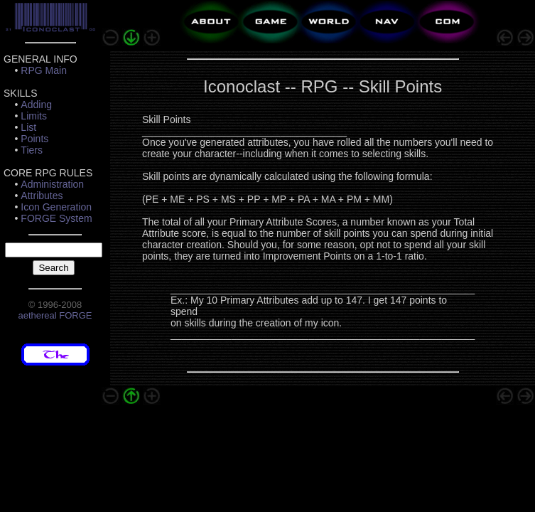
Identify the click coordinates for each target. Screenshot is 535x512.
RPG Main (44, 70)
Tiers (32, 150)
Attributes (42, 195)
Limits (34, 116)
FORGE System (56, 218)
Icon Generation (56, 207)
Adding (36, 104)
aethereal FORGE (55, 315)
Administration (52, 184)
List (28, 127)
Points (34, 138)
